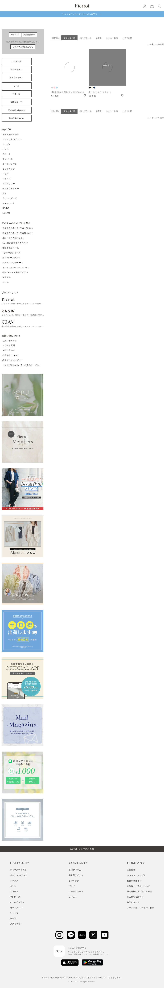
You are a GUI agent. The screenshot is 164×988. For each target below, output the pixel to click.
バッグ (5, 174)
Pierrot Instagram (16, 110)
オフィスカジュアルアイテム (15, 267)
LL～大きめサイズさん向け (15, 243)
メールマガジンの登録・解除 (140, 908)
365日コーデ (16, 102)
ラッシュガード (9, 198)
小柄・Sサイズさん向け (13, 238)
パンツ (5, 149)
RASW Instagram (17, 118)
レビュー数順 (112, 38)
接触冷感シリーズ (10, 248)
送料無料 (6, 277)
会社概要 (131, 870)
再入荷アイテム (16, 78)
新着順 (99, 38)
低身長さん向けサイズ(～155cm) (17, 228)
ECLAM (6, 213)
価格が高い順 (85, 38)
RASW (5, 208)
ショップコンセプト (136, 875)
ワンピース (7, 159)
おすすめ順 (127, 38)
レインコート (8, 203)
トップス (6, 144)
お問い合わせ (8, 350)
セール (16, 86)
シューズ (6, 179)
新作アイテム (16, 70)
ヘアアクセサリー (10, 188)
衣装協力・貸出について (138, 886)
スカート (6, 154)
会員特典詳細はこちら (22, 47)
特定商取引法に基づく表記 (139, 891)
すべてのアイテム (10, 134)
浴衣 (4, 193)
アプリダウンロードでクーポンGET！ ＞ (82, 14)
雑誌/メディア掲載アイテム (15, 272)
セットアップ (8, 169)
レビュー (73, 897)
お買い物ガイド (9, 341)
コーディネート (76, 891)
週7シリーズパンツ (11, 257)
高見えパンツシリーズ (12, 262)
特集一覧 (16, 94)
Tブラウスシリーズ (11, 253)
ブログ (72, 886)
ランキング (16, 61)
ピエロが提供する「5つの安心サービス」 (21, 365)
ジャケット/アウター (12, 139)
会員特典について (10, 355)
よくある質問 (8, 345)
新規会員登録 (29, 35)
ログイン (15, 35)
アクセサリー (8, 183)
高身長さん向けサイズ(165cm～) (17, 233)
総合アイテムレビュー (12, 360)
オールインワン (9, 164)
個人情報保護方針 (135, 897)
